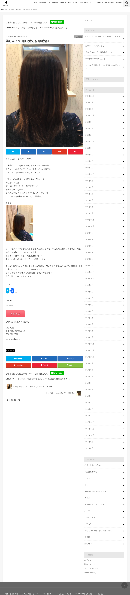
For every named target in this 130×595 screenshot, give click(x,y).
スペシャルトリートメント (95, 481)
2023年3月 (89, 127)
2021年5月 (89, 184)
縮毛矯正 (11, 350)
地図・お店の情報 (40, 2)
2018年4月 (89, 388)
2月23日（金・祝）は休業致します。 (100, 52)
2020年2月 (89, 254)
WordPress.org (90, 560)
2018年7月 (89, 369)
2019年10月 (89, 273)
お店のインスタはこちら (94, 45)
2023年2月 (89, 133)
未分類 (87, 525)
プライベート (90, 506)
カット (87, 468)
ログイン (87, 548)
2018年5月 (89, 381)
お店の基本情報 (91, 462)
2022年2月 (89, 165)
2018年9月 (89, 356)
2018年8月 (89, 362)
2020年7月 (89, 228)
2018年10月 (89, 349)
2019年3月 (89, 317)
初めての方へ (72, 2)
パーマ (87, 500)
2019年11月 (89, 267)
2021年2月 (89, 203)
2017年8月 (89, 438)
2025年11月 (89, 95)
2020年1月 (89, 260)
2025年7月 (89, 101)
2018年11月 (89, 343)
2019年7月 (89, 292)
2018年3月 (89, 394)
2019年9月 (89, 279)
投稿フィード (89, 552)
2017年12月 (89, 413)
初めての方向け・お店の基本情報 (98, 519)
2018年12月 (89, 337)
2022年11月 (89, 139)
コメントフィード (91, 556)
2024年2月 (89, 108)
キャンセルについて (87, 2)
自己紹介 (119, 2)
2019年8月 (89, 286)
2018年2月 (89, 400)
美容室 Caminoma (103, 588)
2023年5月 (89, 120)
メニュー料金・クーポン (57, 2)
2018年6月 (89, 375)
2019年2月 (89, 324)
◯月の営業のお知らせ (94, 455)
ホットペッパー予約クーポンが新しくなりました (103, 37)
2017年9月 (89, 432)
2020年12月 (89, 216)
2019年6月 (89, 298)
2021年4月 (89, 190)
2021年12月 (89, 171)
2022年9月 (89, 146)
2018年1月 (89, 407)
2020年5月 (89, 241)
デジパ (87, 487)
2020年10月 (89, 222)
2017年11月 (89, 419)
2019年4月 (89, 311)
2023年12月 (89, 114)
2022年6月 (89, 158)
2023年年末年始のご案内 (95, 58)
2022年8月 (89, 152)
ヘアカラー (89, 513)
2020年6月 (89, 235)
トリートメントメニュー (94, 494)
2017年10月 (89, 426)
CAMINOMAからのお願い (105, 2)
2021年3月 (89, 197)
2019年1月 (89, 330)
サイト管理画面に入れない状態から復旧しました (103, 66)
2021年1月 (89, 209)
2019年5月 (89, 305)
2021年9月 (89, 178)
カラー (87, 475)
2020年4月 (89, 248)
